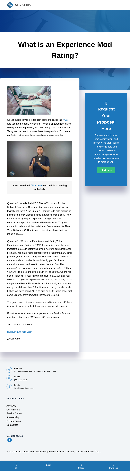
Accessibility (13, 417)
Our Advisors (13, 409)
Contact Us (12, 425)
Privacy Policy (14, 421)
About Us (11, 406)
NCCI (65, 120)
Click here (36, 185)
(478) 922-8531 (20, 380)
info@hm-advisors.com (23, 388)
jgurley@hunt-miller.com (19, 332)
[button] (106, 170)
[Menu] (122, 5)
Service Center (14, 413)
